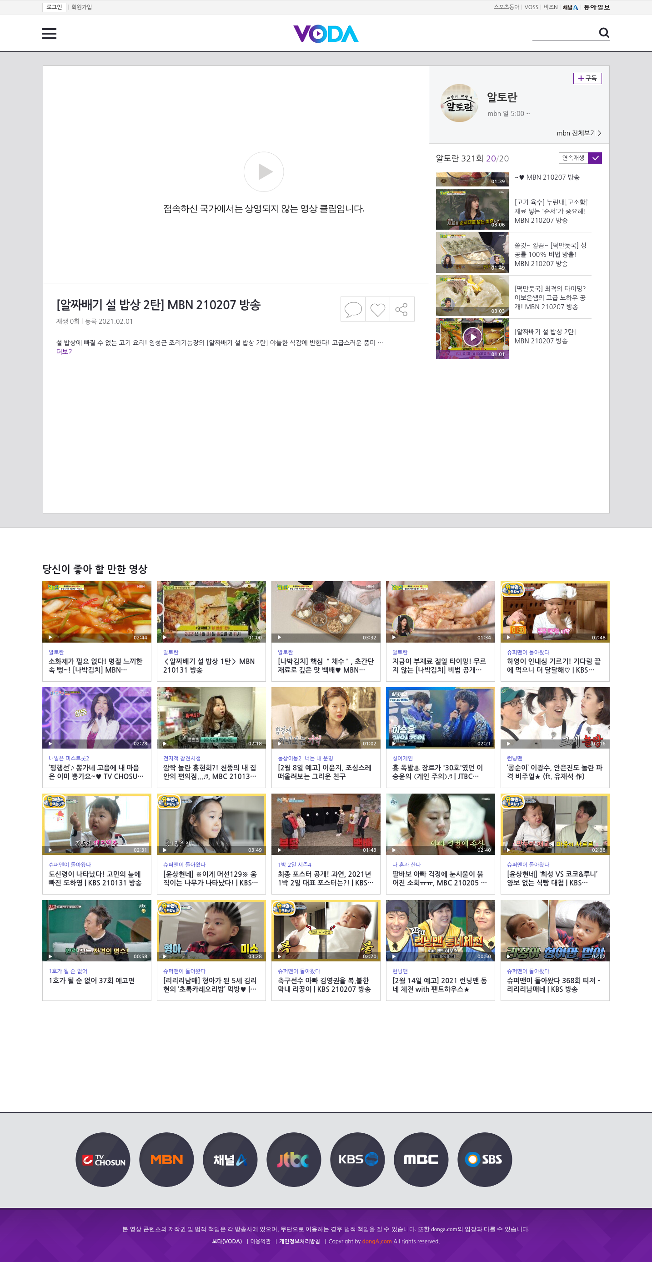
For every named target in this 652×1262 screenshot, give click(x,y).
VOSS (532, 7)
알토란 (502, 97)
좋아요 (377, 309)
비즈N (551, 7)
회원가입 (81, 7)
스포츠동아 (506, 7)
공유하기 (402, 309)
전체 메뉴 (49, 33)
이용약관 (261, 1241)
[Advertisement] (235, 393)
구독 (587, 78)
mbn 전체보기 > (579, 133)
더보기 (65, 352)
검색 (604, 32)
